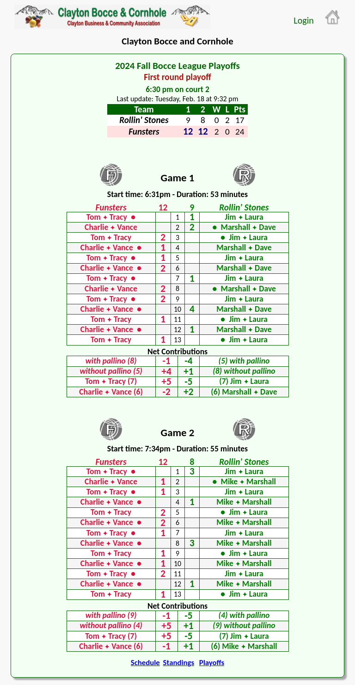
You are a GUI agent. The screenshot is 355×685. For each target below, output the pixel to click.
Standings (179, 662)
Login (303, 20)
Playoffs (211, 662)
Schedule (145, 662)
